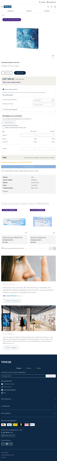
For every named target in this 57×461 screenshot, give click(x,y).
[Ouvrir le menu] (2, 6)
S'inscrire (50, 376)
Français (18, 368)
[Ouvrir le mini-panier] (55, 7)
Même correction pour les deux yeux (14, 127)
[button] (51, 6)
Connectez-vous (8, 122)
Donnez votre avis (8, 435)
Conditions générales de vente (7, 455)
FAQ (5, 392)
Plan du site (3, 457)
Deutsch (29, 368)
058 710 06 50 (7, 387)
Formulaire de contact (7, 384)
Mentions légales (4, 452)
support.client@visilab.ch (10, 390)
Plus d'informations (7, 95)
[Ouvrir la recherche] (48, 6)
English (39, 368)
